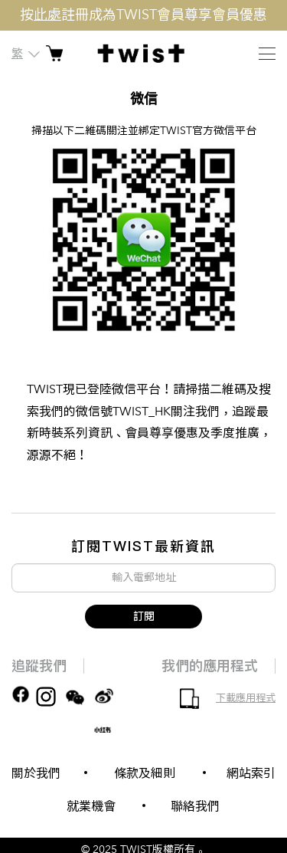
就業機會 (91, 806)
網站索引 (251, 773)
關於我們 (35, 773)
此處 (47, 15)
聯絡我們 (195, 806)
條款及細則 (144, 773)
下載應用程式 (246, 698)
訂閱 (144, 616)
